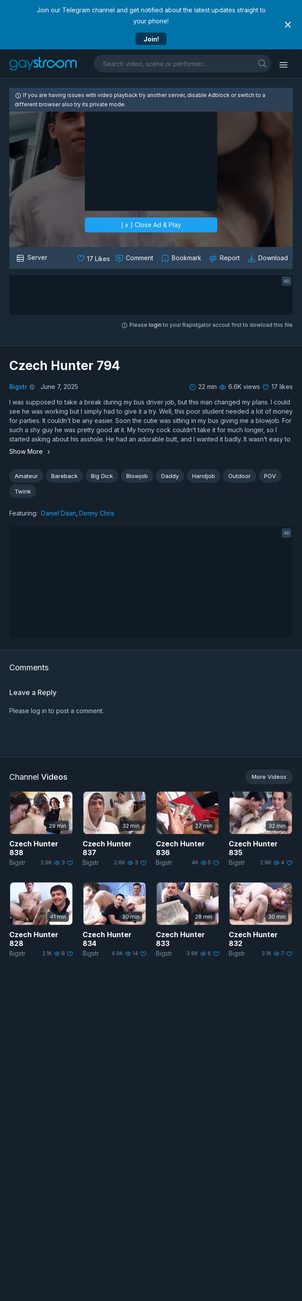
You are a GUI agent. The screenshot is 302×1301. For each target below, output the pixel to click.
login (155, 325)
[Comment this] (135, 258)
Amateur (26, 475)
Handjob (203, 475)
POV (270, 475)
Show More (31, 451)
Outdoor (239, 475)
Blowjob (137, 475)
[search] (262, 63)
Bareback (64, 475)
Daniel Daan (58, 513)
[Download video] (268, 258)
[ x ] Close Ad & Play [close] (151, 224)
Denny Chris (96, 513)
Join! (151, 39)
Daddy (170, 475)
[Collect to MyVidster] (182, 258)
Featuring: (23, 513)
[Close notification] (288, 24)
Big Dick (102, 475)
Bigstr (18, 386)
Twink (23, 491)
